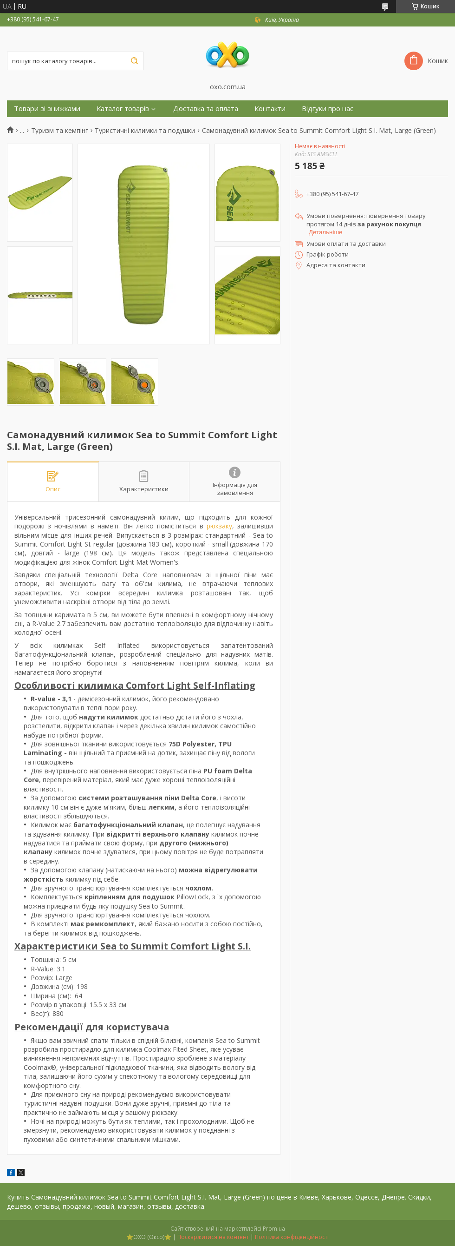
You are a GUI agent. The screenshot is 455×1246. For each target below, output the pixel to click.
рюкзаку (219, 525)
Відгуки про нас (327, 108)
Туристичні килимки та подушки (145, 130)
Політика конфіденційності (292, 1237)
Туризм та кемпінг (59, 130)
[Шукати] (134, 61)
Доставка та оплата (205, 108)
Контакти (270, 108)
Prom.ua (274, 1229)
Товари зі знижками (47, 108)
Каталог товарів (123, 108)
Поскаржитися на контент (213, 1237)
